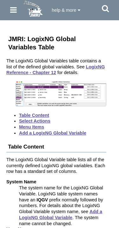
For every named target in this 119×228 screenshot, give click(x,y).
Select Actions (34, 121)
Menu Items (31, 127)
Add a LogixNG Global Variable (52, 133)
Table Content (34, 115)
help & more (66, 10)
